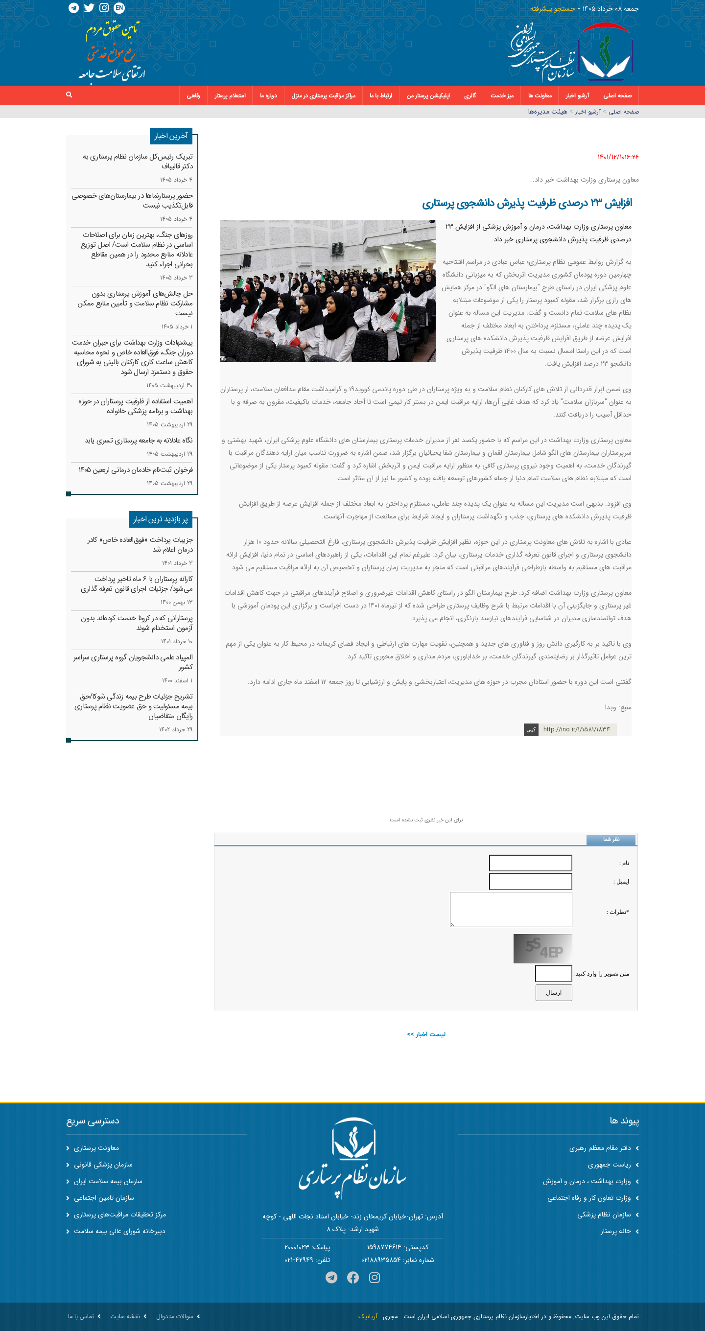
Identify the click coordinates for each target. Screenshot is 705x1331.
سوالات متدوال (174, 1317)
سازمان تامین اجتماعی (100, 1197)
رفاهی (193, 95)
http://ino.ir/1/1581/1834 (576, 729)
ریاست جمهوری (613, 1164)
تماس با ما (81, 1317)
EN (119, 8)
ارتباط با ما (381, 95)
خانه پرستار (620, 1231)
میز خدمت (502, 95)
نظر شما (611, 840)
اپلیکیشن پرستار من (428, 95)
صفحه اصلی (617, 95)
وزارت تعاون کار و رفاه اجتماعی (593, 1197)
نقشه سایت (125, 1317)
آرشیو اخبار (577, 95)
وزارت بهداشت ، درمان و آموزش (591, 1181)
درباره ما (268, 95)
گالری (470, 95)
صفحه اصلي (624, 112)
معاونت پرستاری (92, 1148)
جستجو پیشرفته (552, 8)
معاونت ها (540, 95)
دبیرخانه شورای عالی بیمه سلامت (115, 1231)
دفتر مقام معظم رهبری (604, 1148)
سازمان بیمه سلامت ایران (104, 1181)
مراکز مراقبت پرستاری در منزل (323, 95)
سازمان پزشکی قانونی (99, 1164)
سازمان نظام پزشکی (608, 1214)
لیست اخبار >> (426, 1034)
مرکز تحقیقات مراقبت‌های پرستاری (116, 1214)
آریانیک (367, 1317)
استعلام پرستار (230, 95)
